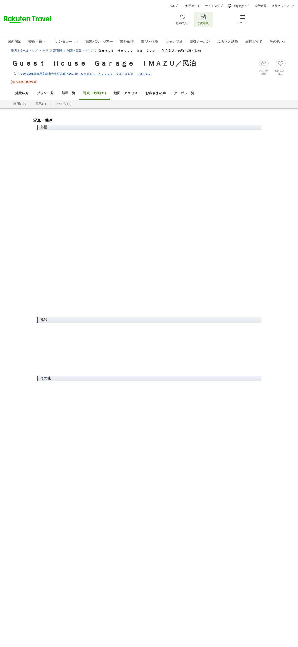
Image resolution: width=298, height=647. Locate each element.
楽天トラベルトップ (24, 50)
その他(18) (63, 104)
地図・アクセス (126, 93)
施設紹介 (22, 93)
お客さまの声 (155, 93)
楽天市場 (261, 6)
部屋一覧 (68, 93)
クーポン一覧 (184, 93)
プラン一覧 (45, 93)
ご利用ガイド (191, 6)
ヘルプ (173, 6)
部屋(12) (19, 104)
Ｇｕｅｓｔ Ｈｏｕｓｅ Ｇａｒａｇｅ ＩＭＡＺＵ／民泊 (103, 63)
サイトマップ (214, 6)
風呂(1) (40, 104)
